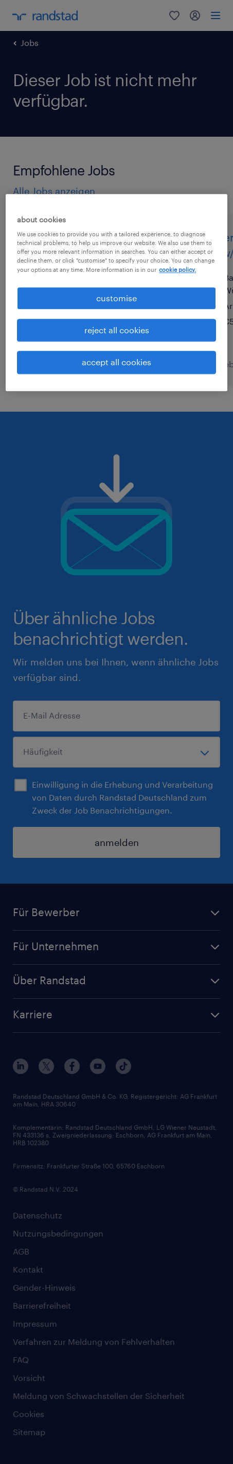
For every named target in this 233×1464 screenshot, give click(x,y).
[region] (116, 292)
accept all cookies (116, 362)
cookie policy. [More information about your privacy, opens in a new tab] (177, 269)
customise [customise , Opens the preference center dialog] (116, 298)
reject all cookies (116, 330)
